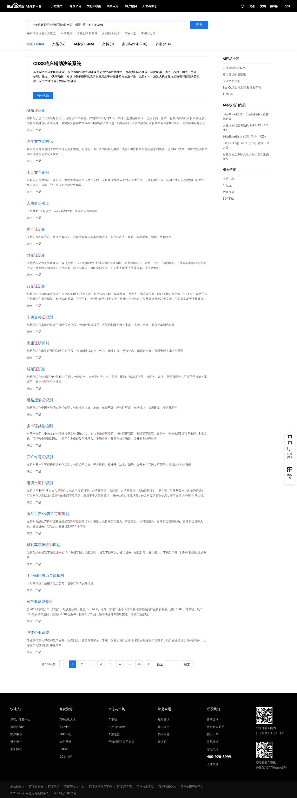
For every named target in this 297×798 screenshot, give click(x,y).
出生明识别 (38, 343)
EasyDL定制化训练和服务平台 (242, 87)
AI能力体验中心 (20, 719)
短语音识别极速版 (234, 74)
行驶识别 (36, 286)
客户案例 (131, 6)
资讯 (252, 6)
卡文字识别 (38, 172)
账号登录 (163, 719)
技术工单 (212, 734)
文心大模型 (94, 6)
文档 (263, 6)
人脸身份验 (38, 203)
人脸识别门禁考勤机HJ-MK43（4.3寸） (245, 128)
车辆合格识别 (40, 317)
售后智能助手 (215, 727)
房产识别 (36, 229)
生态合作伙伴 (117, 727)
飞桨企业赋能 (38, 632)
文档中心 (228, 178)
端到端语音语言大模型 (41, 33)
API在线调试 (67, 719)
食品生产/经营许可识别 (48, 514)
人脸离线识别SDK (234, 67)
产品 (38, 130)
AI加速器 (114, 734)
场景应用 (112, 6)
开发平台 (75, 6)
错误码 (162, 741)
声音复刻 (66, 33)
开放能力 (56, 6)
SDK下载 (228, 198)
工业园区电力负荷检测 (45, 575)
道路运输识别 (40, 400)
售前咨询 (212, 719)
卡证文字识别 (231, 81)
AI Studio (228, 94)
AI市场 (112, 719)
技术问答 (163, 734)
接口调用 (163, 727)
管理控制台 (17, 727)
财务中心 (16, 741)
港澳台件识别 (40, 483)
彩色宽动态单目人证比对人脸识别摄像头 (246, 156)
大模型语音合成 (87, 33)
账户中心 (16, 734)
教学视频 (228, 192)
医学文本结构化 (40, 141)
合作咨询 (43, 95)
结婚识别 (36, 369)
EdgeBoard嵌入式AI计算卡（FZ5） (245, 136)
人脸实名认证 (111, 33)
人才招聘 (212, 764)
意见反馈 (212, 741)
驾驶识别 (36, 255)
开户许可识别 (40, 457)
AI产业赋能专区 (40, 601)
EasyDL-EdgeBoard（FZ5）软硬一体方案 (246, 145)
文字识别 (130, 33)
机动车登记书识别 (43, 545)
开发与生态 (149, 6)
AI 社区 (227, 185)
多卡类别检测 (40, 426)
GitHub (63, 749)
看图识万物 (148, 33)
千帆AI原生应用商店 (121, 741)
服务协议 (16, 749)
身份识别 (36, 110)
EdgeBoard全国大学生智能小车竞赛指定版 (246, 116)
